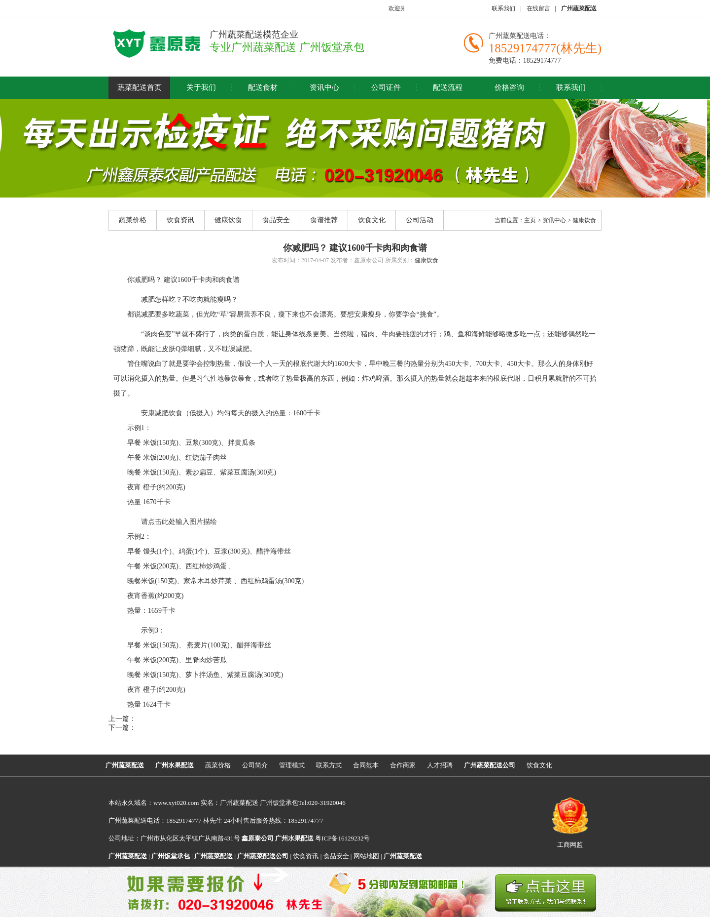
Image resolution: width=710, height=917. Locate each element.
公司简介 (255, 765)
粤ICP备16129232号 (322, 838)
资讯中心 (324, 87)
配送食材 (263, 87)
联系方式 (329, 765)
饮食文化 (372, 220)
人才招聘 (440, 765)
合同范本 (366, 765)
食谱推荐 (324, 220)
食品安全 (276, 220)
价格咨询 (509, 87)
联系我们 (503, 8)
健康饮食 (228, 220)
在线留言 (538, 8)
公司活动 (419, 220)
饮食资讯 (180, 220)
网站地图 (366, 856)
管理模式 (292, 765)
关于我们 (201, 87)
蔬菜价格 (132, 220)
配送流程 (447, 87)
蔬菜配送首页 (139, 87)
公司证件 (386, 87)
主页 (530, 220)
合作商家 (403, 765)
